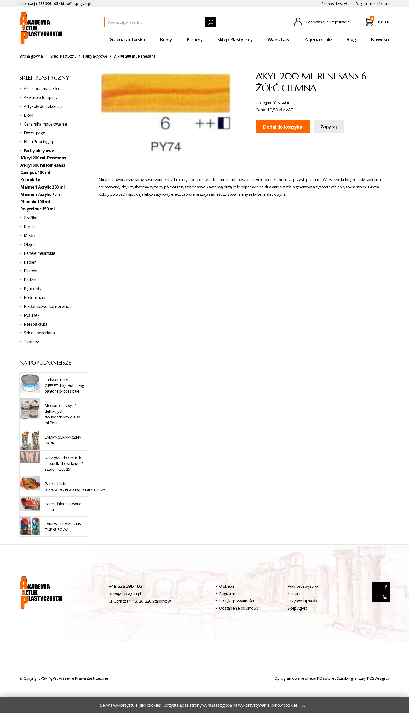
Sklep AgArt (297, 608)
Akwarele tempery (40, 97)
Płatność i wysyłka (335, 3)
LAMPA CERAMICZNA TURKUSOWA (63, 526)
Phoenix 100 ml (35, 201)
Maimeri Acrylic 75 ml (41, 194)
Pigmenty (32, 289)
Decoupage (34, 133)
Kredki (29, 227)
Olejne (29, 244)
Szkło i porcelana (39, 333)
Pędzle (30, 280)
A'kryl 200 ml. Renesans (43, 158)
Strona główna (31, 56)
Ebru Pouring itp (39, 142)
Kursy (166, 39)
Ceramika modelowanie (45, 124)
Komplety (30, 180)
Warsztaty (279, 39)
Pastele (30, 271)
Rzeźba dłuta (35, 324)
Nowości (380, 39)
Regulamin (364, 3)
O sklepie (227, 586)
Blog (351, 39)
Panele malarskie (39, 253)
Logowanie (315, 21)
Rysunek (32, 315)
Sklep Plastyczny (235, 39)
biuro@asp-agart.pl (76, 3)
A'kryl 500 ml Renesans (42, 165)
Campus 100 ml (35, 172)
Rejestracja (340, 21)
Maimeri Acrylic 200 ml (42, 187)
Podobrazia (34, 297)
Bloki (28, 115)
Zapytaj (329, 127)
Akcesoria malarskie (42, 88)
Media (29, 235)
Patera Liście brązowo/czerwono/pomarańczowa (75, 486)
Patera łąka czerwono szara (63, 506)
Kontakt (383, 3)
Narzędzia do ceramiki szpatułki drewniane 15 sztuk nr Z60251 (64, 463)
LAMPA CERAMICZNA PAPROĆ (63, 440)
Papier (30, 262)
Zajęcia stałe (318, 39)
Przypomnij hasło (302, 600)
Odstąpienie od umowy (238, 608)
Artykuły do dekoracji (43, 106)
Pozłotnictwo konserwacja (47, 306)
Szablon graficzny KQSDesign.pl (363, 678)
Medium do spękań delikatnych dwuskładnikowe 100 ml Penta (62, 414)
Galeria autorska (127, 39)
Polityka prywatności (236, 600)
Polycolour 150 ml (37, 209)
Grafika (30, 218)
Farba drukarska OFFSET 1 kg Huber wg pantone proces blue (64, 385)
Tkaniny (31, 342)
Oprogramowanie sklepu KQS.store (304, 678)
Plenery (195, 39)
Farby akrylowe (95, 56)
